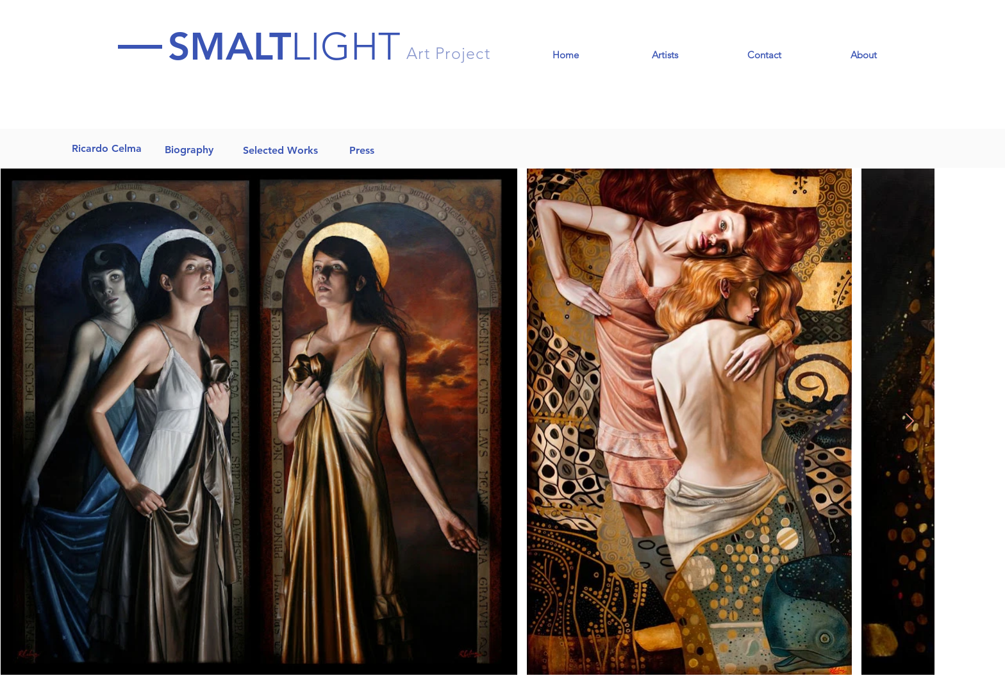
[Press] (361, 150)
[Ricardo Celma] (106, 148)
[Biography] (189, 150)
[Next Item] (910, 421)
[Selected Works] (280, 150)
